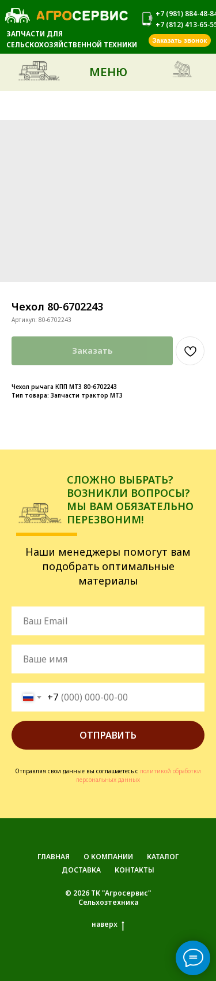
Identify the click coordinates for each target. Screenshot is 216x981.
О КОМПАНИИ (108, 857)
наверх (108, 924)
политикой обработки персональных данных (138, 775)
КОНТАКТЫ (134, 870)
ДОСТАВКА (81, 870)
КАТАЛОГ (163, 857)
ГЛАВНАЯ (53, 857)
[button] (180, 40)
